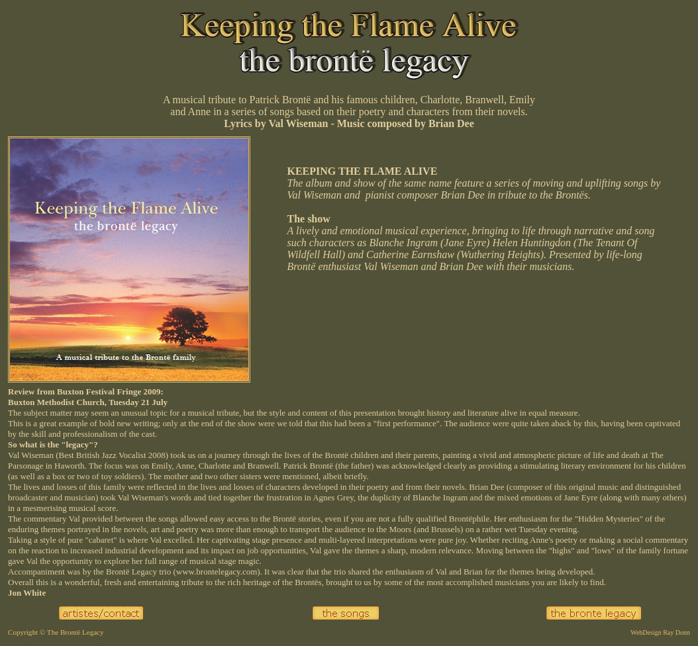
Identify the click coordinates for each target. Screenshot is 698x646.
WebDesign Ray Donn (660, 632)
